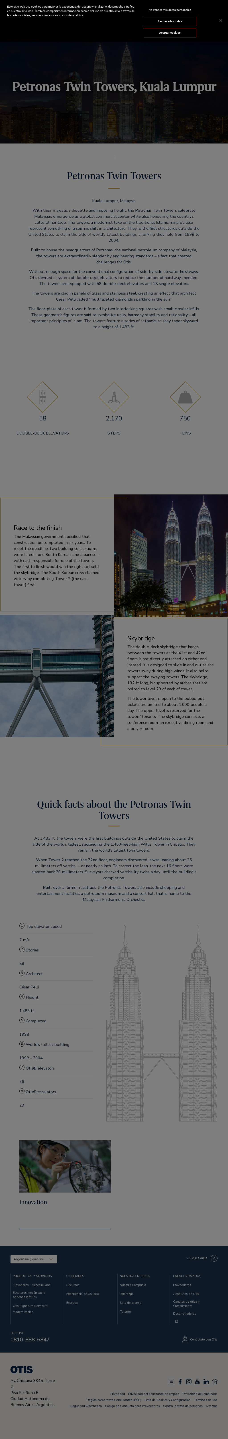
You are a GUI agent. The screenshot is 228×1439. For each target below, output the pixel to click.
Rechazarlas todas (170, 21)
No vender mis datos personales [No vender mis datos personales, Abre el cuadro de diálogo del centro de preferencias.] (170, 10)
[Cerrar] (221, 20)
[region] (114, 21)
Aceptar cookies (170, 32)
